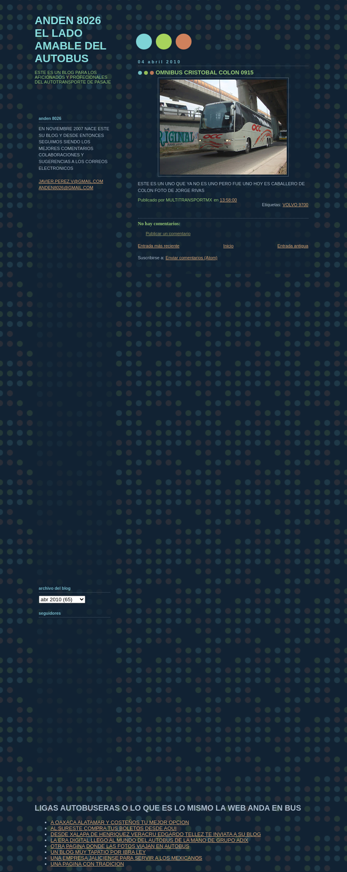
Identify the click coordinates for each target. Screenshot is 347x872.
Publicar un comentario (168, 233)
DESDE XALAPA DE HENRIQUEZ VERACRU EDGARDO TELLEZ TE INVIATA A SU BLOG (156, 834)
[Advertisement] (78, 726)
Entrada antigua (292, 245)
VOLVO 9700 (296, 204)
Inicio (228, 245)
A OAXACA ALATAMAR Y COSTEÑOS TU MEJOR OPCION (120, 822)
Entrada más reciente (159, 245)
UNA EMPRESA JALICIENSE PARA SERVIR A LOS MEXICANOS (126, 858)
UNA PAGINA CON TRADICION (87, 864)
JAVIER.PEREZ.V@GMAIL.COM (71, 181)
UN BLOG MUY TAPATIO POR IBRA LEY (98, 852)
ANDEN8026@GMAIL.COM (66, 187)
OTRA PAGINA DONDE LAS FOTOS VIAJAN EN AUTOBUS (120, 846)
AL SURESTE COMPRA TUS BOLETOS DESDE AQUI (114, 828)
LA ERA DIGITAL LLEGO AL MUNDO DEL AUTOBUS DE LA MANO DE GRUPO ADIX (150, 840)
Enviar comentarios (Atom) (192, 257)
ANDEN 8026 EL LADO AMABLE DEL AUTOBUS (71, 39)
